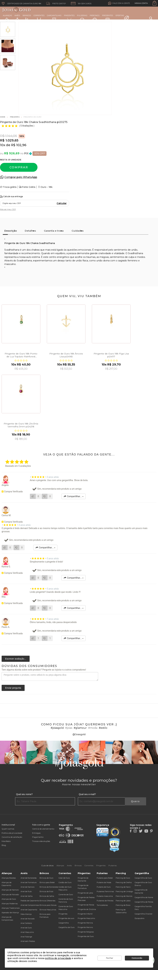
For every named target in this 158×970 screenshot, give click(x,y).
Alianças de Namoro (10, 890)
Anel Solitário (26, 923)
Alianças (7, 18)
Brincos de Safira (47, 896)
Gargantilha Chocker (143, 914)
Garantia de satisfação (12, 837)
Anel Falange (26, 937)
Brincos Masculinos (48, 910)
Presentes (107, 18)
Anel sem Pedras (28, 941)
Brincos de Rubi (46, 891)
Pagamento (37, 837)
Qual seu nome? (24, 794)
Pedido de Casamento (30, 901)
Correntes (38, 18)
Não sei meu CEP (8, 209)
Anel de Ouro (26, 928)
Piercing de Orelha (124, 882)
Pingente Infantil (85, 914)
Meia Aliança (26, 914)
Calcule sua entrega (11, 196)
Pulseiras (82, 18)
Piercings (94, 18)
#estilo (103, 727)
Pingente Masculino (86, 918)
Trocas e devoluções (41, 841)
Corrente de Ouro (66, 894)
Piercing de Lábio (123, 901)
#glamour (80, 727)
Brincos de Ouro (46, 878)
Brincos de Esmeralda (49, 887)
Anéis (17, 18)
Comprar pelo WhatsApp (20, 177)
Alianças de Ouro (9, 899)
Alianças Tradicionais (11, 908)
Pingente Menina (85, 923)
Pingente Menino (85, 927)
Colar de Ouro (64, 878)
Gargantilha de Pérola (144, 902)
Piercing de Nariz (123, 887)
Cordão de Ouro (65, 882)
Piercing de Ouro (123, 878)
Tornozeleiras (102, 905)
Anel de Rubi (26, 891)
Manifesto (6, 841)
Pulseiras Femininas (105, 891)
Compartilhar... (74, 496)
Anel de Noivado (28, 919)
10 (2, 145)
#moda (92, 727)
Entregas (36, 833)
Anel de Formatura (29, 882)
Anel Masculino (27, 932)
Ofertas (122, 17)
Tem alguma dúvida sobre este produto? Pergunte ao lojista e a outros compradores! (44, 669)
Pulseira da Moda (104, 882)
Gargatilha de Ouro (66, 927)
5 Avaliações (27, 125)
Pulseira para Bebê (105, 878)
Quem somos (8, 829)
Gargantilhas (54, 18)
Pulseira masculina (105, 896)
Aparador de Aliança (10, 912)
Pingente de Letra (85, 893)
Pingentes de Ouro (86, 936)
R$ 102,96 (18, 145)
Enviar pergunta (13, 688)
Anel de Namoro (27, 887)
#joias (68, 727)
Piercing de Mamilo (124, 896)
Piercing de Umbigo (124, 891)
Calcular (62, 203)
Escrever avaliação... (15, 658)
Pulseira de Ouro (104, 887)
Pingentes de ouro (66, 918)
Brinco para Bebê (47, 882)
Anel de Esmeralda (29, 878)
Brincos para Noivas (48, 905)
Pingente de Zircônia (87, 909)
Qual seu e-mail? (87, 794)
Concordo (137, 958)
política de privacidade (58, 958)
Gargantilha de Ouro (143, 878)
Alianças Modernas (10, 903)
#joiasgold (57, 727)
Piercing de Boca (123, 905)
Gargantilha (64, 923)
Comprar (18, 167)
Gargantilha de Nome (144, 897)
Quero (135, 801)
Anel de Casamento (29, 910)
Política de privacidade (12, 833)
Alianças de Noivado (10, 894)
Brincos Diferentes (47, 901)
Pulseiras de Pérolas (105, 901)
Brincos (27, 18)
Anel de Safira (27, 896)
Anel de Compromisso (30, 905)
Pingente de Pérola (86, 905)
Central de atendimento (43, 829)
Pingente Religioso (86, 932)
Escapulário (139, 918)
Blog (4, 845)
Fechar (109, 958)
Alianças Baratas (9, 878)
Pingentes (69, 18)
